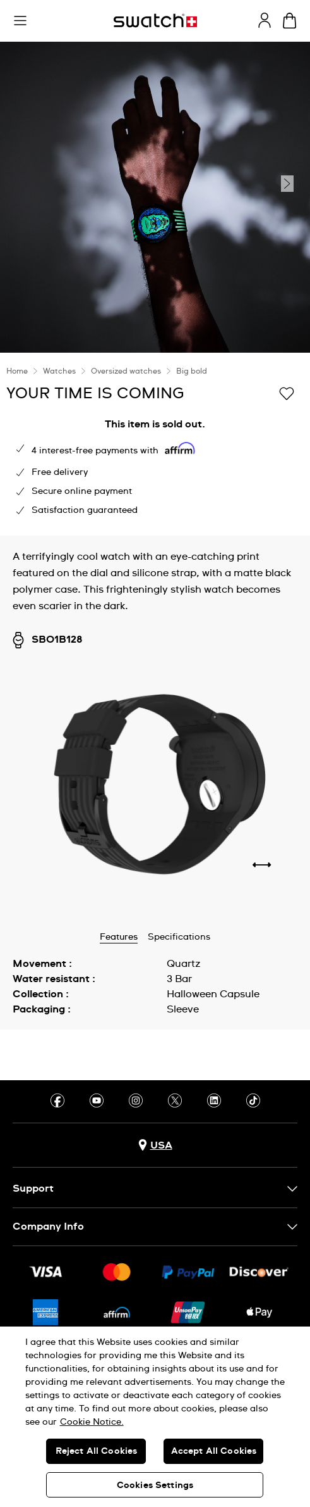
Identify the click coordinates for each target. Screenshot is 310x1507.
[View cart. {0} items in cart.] (289, 20)
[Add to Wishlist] (286, 392)
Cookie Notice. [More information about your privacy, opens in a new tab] (92, 1422)
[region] (155, 1417)
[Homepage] (155, 20)
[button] (20, 20)
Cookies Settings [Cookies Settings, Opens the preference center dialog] (155, 1485)
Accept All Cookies (214, 1451)
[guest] (264, 20)
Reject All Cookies (97, 1451)
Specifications (179, 937)
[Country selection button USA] (155, 1145)
